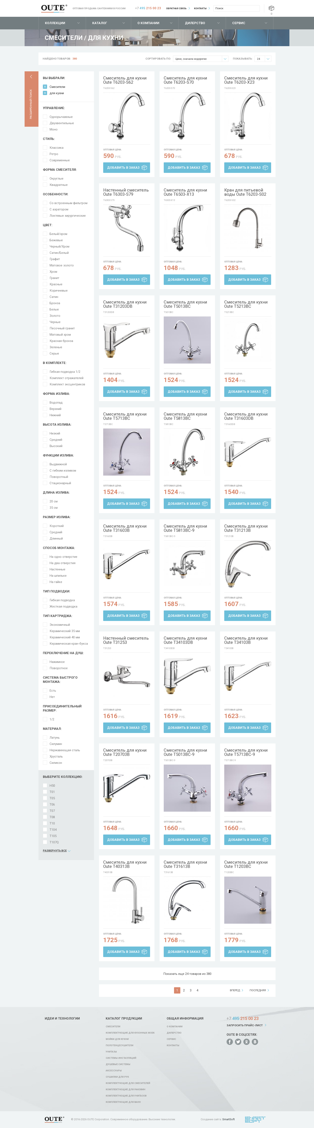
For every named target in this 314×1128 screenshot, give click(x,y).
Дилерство (195, 23)
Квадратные (59, 185)
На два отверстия (62, 563)
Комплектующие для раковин (125, 1089)
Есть (53, 690)
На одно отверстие (63, 557)
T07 (52, 811)
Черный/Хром (59, 246)
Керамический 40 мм (65, 637)
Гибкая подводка (62, 600)
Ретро (54, 154)
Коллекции (55, 23)
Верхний (55, 409)
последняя (258, 990)
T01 (52, 792)
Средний (56, 440)
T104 (53, 830)
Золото (55, 316)
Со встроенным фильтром (68, 203)
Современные (60, 160)
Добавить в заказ (123, 168)
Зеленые (56, 347)
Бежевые (56, 240)
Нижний (55, 415)
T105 (53, 836)
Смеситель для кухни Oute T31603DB (246, 416)
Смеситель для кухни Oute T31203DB (124, 304)
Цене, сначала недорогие (201, 59)
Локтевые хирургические (68, 216)
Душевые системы (118, 1064)
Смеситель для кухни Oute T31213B (246, 528)
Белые (54, 309)
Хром (53, 272)
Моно (54, 129)
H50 (52, 786)
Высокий (56, 446)
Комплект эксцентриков (67, 384)
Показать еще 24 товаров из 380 (187, 974)
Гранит (54, 278)
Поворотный (59, 477)
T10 (52, 823)
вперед (235, 990)
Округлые (56, 178)
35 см (54, 508)
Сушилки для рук (117, 1077)
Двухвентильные (62, 123)
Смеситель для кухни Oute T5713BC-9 (246, 752)
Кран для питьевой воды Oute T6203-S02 (245, 192)
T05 (52, 798)
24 (264, 59)
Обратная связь (176, 8)
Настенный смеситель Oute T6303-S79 (126, 192)
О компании (148, 23)
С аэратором (59, 209)
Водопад (56, 402)
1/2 (52, 719)
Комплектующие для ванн (123, 1102)
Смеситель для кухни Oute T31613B (185, 864)
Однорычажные (61, 117)
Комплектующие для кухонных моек (130, 1033)
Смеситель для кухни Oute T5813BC (185, 416)
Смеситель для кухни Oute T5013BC (185, 304)
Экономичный (60, 625)
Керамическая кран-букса (69, 644)
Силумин (56, 744)
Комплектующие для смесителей (128, 1083)
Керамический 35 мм (65, 631)
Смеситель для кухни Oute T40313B (124, 864)
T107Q (54, 842)
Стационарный (60, 483)
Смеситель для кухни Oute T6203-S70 (185, 80)
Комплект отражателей (66, 378)
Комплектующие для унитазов (126, 1095)
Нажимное (57, 662)
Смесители (57, 87)
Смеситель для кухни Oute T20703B (124, 752)
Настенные (57, 569)
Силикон (56, 763)
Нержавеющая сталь (65, 750)
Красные (56, 284)
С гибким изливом (63, 470)
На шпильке (58, 576)
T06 (52, 804)
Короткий (57, 526)
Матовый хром (60, 334)
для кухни (57, 93)
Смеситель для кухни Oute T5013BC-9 (185, 752)
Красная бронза (61, 341)
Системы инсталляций (121, 1058)
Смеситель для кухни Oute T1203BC (246, 864)
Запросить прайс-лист (245, 1025)
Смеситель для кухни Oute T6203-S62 (124, 80)
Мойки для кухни (117, 1039)
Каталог (99, 23)
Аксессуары (114, 1070)
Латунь (55, 737)
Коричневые (59, 290)
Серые (54, 353)
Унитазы (111, 1051)
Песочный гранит (62, 328)
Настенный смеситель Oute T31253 (126, 640)
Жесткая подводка (63, 606)
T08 (52, 817)
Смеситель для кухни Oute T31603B (124, 528)
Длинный (56, 538)
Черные (55, 322)
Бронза (55, 303)
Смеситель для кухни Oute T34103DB (185, 640)
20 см (54, 501)
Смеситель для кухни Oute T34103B (246, 640)
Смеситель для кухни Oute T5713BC (124, 416)
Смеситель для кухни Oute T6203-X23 (246, 80)
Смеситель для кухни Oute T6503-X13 (185, 192)
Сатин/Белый (59, 253)
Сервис (238, 23)
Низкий (55, 433)
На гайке (56, 582)
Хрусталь (56, 756)
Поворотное (59, 668)
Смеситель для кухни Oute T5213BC (246, 304)
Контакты (200, 8)
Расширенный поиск (30, 104)
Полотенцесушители (119, 1045)
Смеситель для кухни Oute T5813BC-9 (185, 528)
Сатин (54, 297)
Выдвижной (58, 464)
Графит (55, 259)
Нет (52, 697)
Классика (56, 148)
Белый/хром (58, 234)
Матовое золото (62, 265)
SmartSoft (228, 1119)
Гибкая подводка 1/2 (65, 372)
